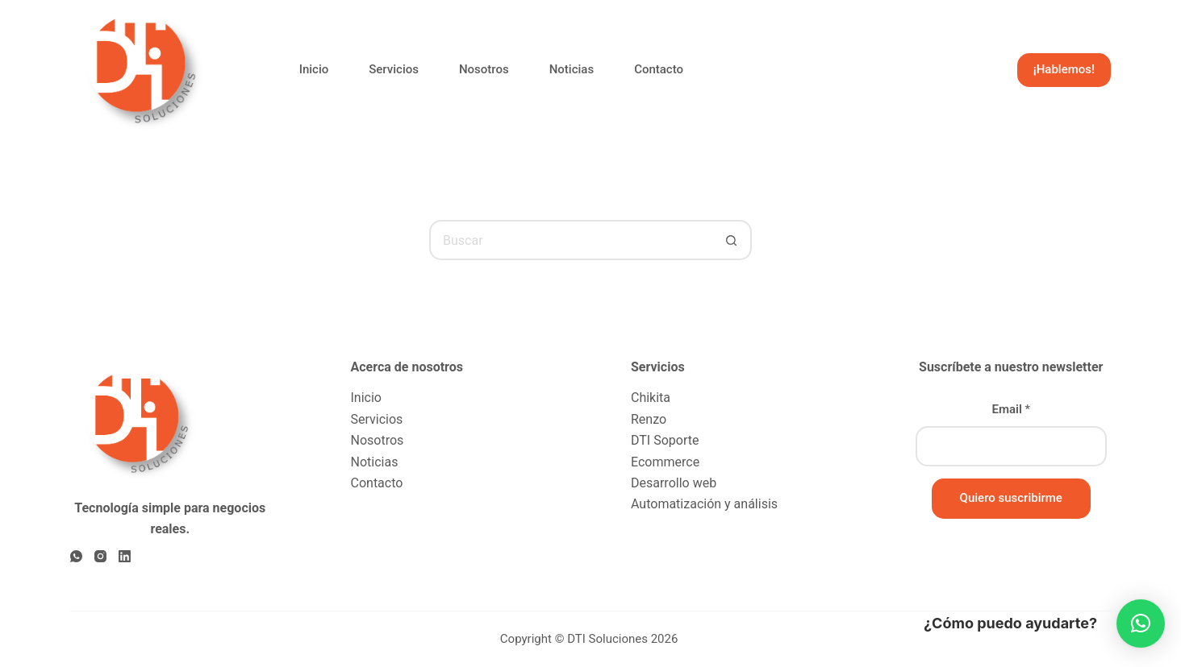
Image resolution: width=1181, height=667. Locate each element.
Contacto (658, 69)
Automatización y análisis (704, 504)
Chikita (650, 397)
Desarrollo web (673, 483)
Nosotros (484, 69)
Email (1010, 409)
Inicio (314, 69)
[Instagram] (100, 556)
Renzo (648, 419)
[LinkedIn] (125, 556)
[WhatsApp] (76, 556)
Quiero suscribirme (1011, 498)
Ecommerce (665, 462)
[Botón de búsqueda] (732, 240)
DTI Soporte (665, 440)
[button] (1140, 623)
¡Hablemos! (1064, 69)
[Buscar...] (570, 240)
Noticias (571, 69)
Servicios (394, 69)
